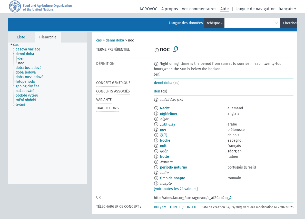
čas (99, 40)
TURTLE (175, 207)
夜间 (163, 135)
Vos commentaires (199, 8)
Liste (21, 37)
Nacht (165, 108)
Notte (164, 156)
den (157, 91)
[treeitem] (18, 45)
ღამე (164, 151)
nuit (163, 146)
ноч (163, 130)
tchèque (213, 23)
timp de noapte (172, 178)
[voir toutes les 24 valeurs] (176, 189)
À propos (169, 8)
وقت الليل (167, 124)
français (286, 8)
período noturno (173, 167)
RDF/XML (161, 207)
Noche (165, 140)
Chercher (290, 23)
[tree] (47, 113)
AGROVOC (148, 8)
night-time (168, 113)
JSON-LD (189, 207)
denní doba (115, 40)
